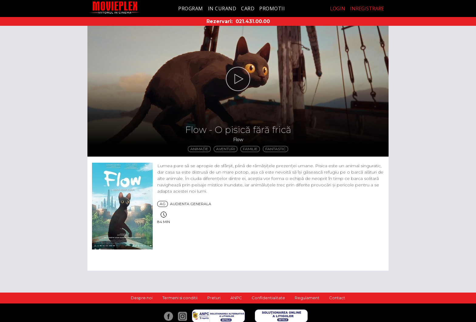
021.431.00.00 (253, 21)
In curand (222, 8)
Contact (337, 297)
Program (190, 8)
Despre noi (142, 297)
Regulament (307, 297)
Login (337, 8)
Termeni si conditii (180, 297)
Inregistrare (367, 8)
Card (247, 8)
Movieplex (114, 7)
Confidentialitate (268, 297)
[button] (238, 79)
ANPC (236, 297)
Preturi (214, 297)
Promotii (272, 8)
